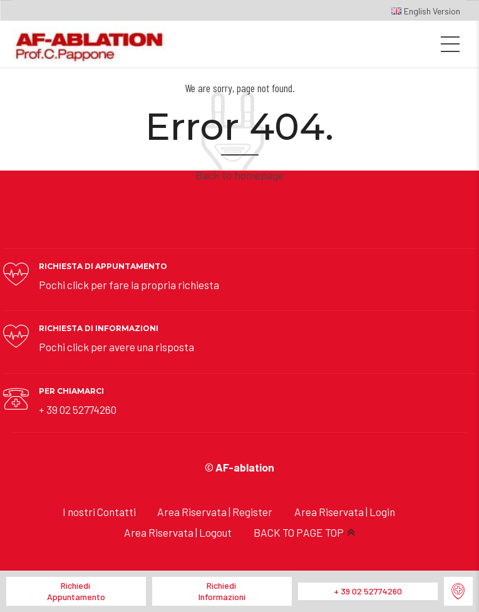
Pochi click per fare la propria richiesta (129, 284)
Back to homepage (239, 175)
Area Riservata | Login (344, 511)
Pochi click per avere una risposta (116, 346)
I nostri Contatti (99, 511)
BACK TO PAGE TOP (299, 532)
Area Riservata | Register (214, 511)
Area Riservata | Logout (178, 532)
